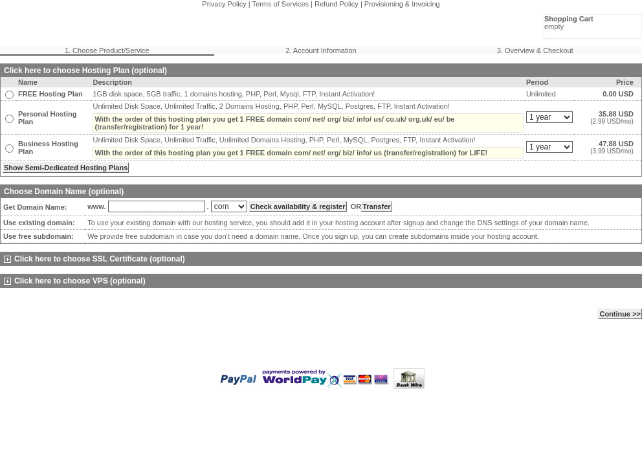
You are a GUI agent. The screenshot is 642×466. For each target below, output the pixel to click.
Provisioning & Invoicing (402, 4)
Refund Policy (337, 4)
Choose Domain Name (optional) (64, 191)
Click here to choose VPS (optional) (75, 280)
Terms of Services (280, 4)
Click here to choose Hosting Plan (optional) (85, 70)
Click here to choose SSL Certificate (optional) (94, 258)
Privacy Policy (224, 4)
